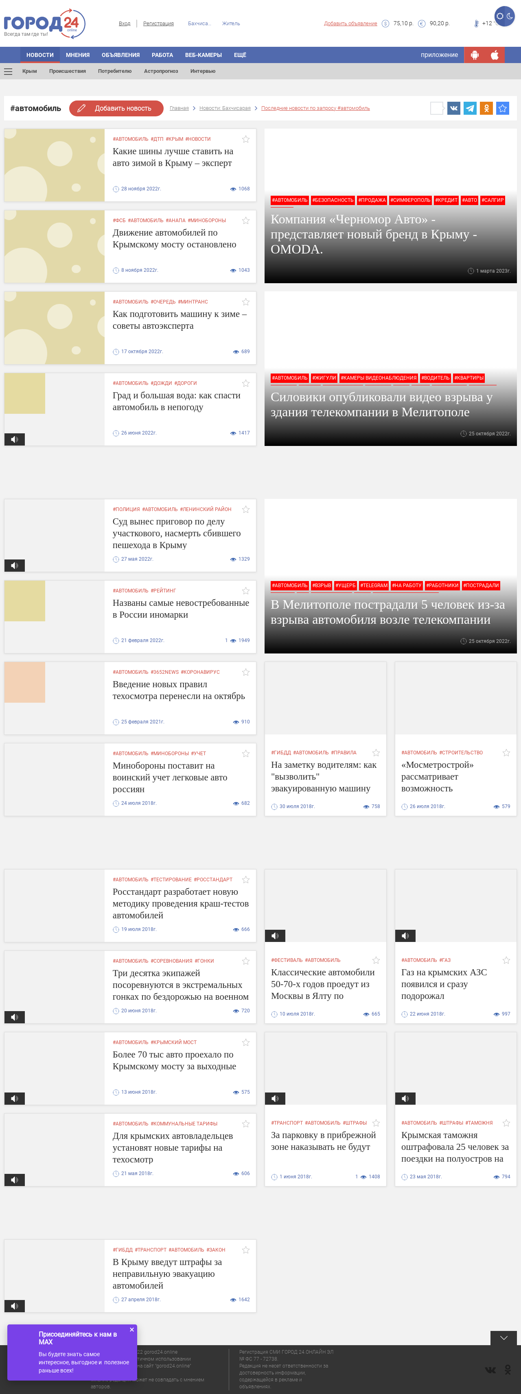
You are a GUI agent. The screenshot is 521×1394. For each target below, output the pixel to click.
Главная (179, 108)
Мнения (78, 55)
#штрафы (355, 1123)
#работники (442, 585)
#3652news (165, 672)
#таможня (479, 1123)
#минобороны (207, 220)
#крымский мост (174, 1042)
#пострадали (481, 585)
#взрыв (321, 585)
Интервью (203, 71)
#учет (198, 753)
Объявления (121, 55)
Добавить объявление (350, 23)
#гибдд (281, 753)
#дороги (185, 383)
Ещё (240, 55)
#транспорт (287, 1123)
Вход (124, 23)
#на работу (407, 585)
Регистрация (158, 23)
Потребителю (115, 71)
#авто (469, 200)
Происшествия (67, 71)
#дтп (157, 139)
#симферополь (410, 200)
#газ (445, 960)
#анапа (176, 220)
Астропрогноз (161, 71)
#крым (174, 139)
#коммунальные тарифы (184, 1124)
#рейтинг (163, 591)
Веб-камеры (203, 55)
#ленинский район (206, 509)
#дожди (161, 383)
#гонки (204, 961)
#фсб (119, 220)
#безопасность (333, 200)
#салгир (493, 200)
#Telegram (373, 585)
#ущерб (345, 585)
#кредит (446, 200)
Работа (162, 55)
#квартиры (469, 378)
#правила (344, 753)
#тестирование (171, 880)
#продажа (372, 200)
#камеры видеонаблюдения (379, 378)
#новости (198, 139)
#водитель (435, 378)
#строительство (461, 753)
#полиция (126, 509)
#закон (215, 1250)
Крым (29, 71)
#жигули (324, 378)
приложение (439, 55)
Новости (40, 55)
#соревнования (172, 961)
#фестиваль (287, 960)
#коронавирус (200, 672)
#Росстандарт (213, 880)
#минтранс (193, 302)
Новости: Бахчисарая (225, 108)
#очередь (163, 302)
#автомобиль (131, 139)
